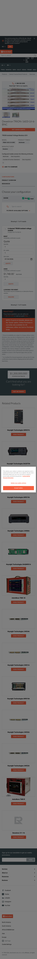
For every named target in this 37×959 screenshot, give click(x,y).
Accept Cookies (18, 488)
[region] (18, 479)
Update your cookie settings (18, 483)
